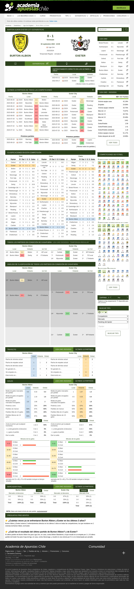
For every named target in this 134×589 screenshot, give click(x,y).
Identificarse (121, 8)
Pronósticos (55, 16)
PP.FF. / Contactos (41, 561)
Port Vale (29, 142)
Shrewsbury (28, 106)
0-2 (82, 81)
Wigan (13, 222)
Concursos (123, 16)
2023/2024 (50, 51)
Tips (68, 16)
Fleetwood (13, 232)
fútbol (71, 569)
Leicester (44, 112)
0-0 (36, 103)
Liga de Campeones (91, 573)
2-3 (36, 142)
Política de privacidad (29, 563)
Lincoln (13, 172)
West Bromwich (44, 126)
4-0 (82, 130)
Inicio (10, 16)
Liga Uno (50, 47)
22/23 (66, 78)
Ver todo (113, 143)
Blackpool (28, 116)
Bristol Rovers (13, 213)
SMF (17, 558)
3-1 (112, 55)
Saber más (53, 21)
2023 (20, 119)
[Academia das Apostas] (95, 553)
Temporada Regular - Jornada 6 (50, 54)
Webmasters (37, 559)
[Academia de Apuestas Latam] (114, 553)
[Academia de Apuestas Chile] (91, 553)
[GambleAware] (11, 587)
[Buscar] (126, 29)
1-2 (82, 124)
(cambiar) (103, 302)
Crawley (90, 118)
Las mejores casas (26, 16)
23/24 (20, 100)
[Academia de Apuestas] (109, 553)
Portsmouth (74, 111)
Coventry (90, 124)
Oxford (13, 162)
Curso (42, 16)
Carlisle (74, 108)
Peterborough (13, 191)
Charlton (13, 219)
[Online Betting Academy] (105, 553)
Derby (44, 109)
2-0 (36, 116)
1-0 (82, 78)
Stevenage (89, 101)
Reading (90, 105)
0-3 (36, 109)
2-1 (36, 106)
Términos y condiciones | (13, 563)
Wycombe (28, 103)
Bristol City (74, 130)
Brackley (28, 130)
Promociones (109, 16)
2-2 (36, 126)
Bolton (44, 100)
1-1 (36, 100)
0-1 (36, 122)
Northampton (13, 200)
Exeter (80, 55)
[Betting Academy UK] (119, 553)
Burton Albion (20, 55)
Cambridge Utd (13, 187)
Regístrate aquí (29, 556)
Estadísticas (81, 16)
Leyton (90, 140)
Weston (74, 127)
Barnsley (28, 139)
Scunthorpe (28, 119)
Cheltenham (90, 143)
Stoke (44, 122)
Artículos (96, 16)
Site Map (8, 558)
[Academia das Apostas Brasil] (100, 553)
